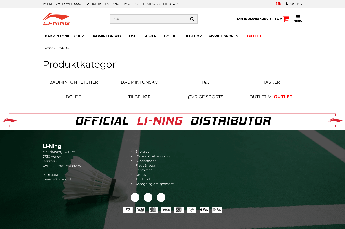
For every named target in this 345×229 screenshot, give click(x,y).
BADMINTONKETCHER (64, 36)
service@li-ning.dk (58, 179)
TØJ (131, 36)
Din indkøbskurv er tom (263, 19)
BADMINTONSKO (106, 36)
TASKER (150, 36)
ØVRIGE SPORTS (223, 36)
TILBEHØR (193, 36)
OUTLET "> (272, 97)
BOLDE (170, 36)
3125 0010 (50, 175)
